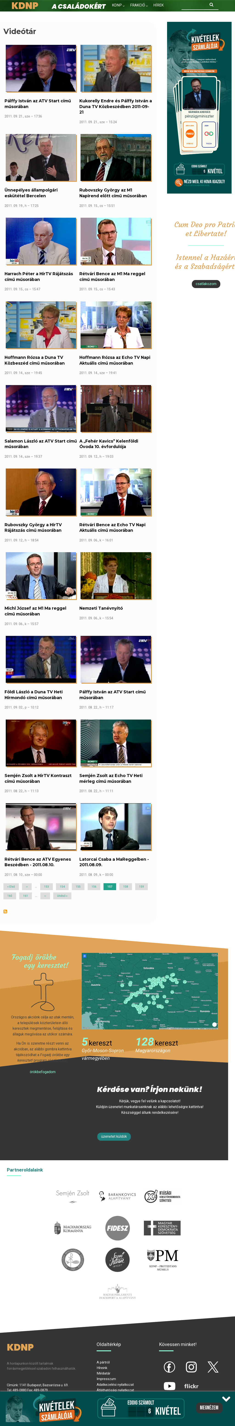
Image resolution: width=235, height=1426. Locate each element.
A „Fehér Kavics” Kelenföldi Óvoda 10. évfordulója (108, 444)
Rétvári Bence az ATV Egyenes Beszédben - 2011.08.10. (38, 862)
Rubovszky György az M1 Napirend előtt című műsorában (113, 193)
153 (47, 886)
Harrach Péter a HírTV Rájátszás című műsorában (39, 276)
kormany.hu (73, 1218)
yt (161, 1382)
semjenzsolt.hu (73, 1187)
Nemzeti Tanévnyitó (101, 608)
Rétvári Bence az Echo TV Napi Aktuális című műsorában (112, 527)
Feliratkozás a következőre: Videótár (5, 911)
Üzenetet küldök (114, 1136)
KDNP (117, 5)
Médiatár (103, 1373)
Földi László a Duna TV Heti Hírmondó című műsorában (34, 694)
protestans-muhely (162, 1250)
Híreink (102, 1368)
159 (142, 886)
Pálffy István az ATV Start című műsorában (38, 103)
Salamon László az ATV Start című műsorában (41, 444)
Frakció (137, 5)
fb (162, 1363)
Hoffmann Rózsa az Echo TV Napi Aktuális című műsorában (114, 360)
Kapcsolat (148, 15)
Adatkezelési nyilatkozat (115, 1385)
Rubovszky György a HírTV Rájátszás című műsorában (33, 527)
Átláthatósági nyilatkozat (115, 1390)
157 (111, 887)
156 (95, 886)
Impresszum (106, 1379)
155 (79, 886)
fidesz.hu (117, 1218)
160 (10, 895)
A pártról (103, 1362)
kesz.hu (73, 1250)
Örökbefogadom (43, 1072)
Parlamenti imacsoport (117, 1282)
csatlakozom (206, 284)
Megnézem (209, 1408)
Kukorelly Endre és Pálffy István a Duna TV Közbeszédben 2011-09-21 (115, 106)
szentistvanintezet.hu (117, 1250)
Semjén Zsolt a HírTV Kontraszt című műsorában (38, 778)
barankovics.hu (117, 1187)
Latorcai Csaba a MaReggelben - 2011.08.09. (114, 862)
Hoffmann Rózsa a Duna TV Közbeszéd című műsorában (35, 360)
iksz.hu (162, 1187)
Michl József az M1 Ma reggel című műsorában (35, 611)
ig (183, 1363)
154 (63, 886)
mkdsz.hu (162, 1218)
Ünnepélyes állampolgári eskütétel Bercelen (31, 193)
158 (126, 886)
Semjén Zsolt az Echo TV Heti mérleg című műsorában (111, 778)
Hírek (158, 5)
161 (26, 895)
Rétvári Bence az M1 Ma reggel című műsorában (112, 276)
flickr (185, 1382)
